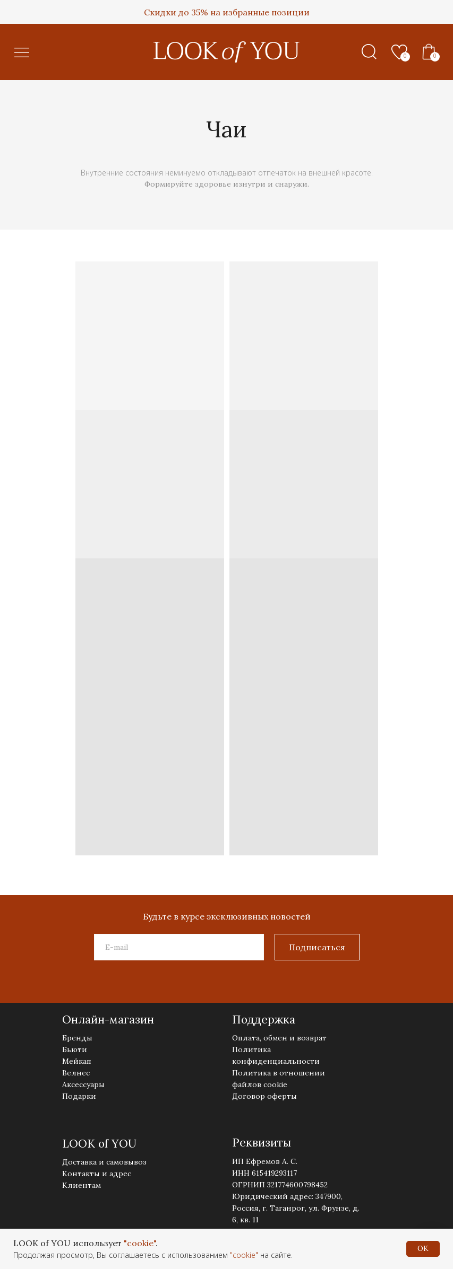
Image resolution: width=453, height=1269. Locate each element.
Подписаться (317, 947)
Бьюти (74, 1049)
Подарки (79, 1096)
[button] (21, 52)
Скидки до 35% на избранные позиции (227, 12)
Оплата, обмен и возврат (279, 1038)
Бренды (77, 1038)
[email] (179, 947)
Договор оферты (264, 1096)
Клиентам (81, 1185)
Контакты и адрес (96, 1173)
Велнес (76, 1073)
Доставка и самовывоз (104, 1162)
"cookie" (140, 1243)
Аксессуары (83, 1084)
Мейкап (76, 1061)
